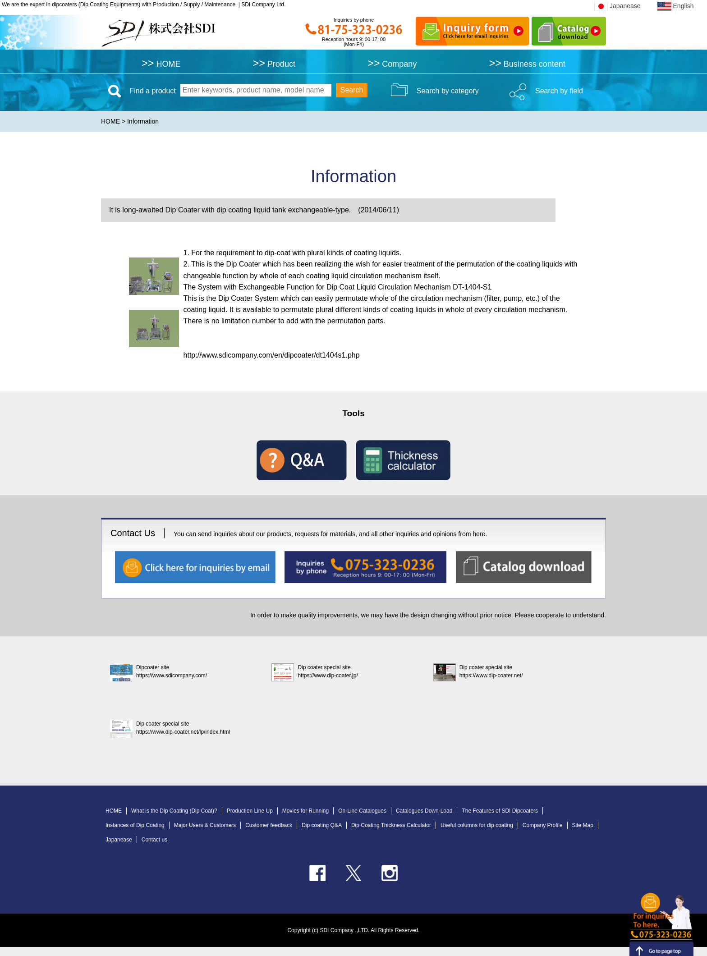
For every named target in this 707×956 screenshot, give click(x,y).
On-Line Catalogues (362, 811)
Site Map (582, 825)
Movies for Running (305, 811)
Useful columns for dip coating (477, 825)
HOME (161, 64)
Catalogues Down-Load (424, 811)
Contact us (154, 839)
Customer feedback (268, 825)
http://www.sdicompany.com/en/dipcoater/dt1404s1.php (272, 355)
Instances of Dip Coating (135, 825)
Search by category (448, 91)
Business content (527, 64)
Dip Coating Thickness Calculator (391, 825)
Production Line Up (250, 811)
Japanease (617, 5)
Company (392, 64)
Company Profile (543, 825)
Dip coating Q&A (322, 825)
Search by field (559, 91)
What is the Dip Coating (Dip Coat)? (174, 811)
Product (274, 64)
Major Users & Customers (205, 825)
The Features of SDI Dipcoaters (500, 811)
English (675, 5)
